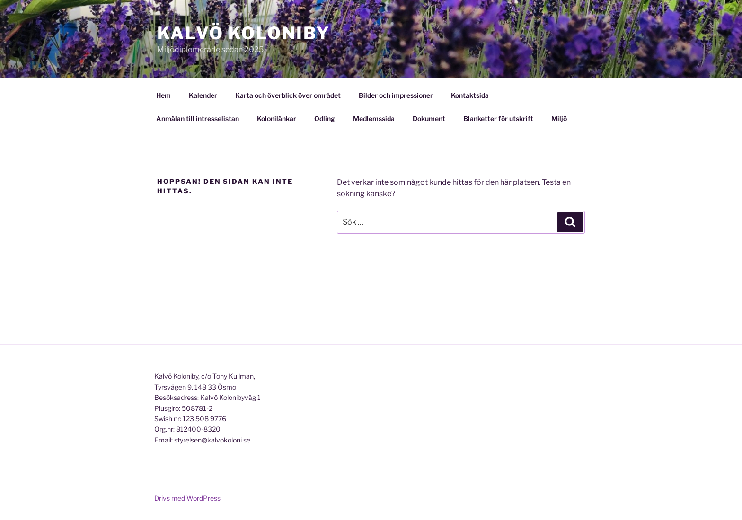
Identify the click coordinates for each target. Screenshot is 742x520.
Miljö (559, 118)
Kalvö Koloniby (243, 33)
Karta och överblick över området (288, 95)
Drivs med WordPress (187, 498)
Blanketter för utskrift (498, 118)
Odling (324, 118)
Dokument (429, 118)
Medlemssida (374, 118)
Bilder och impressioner (396, 95)
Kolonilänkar (276, 118)
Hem (163, 95)
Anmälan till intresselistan (197, 118)
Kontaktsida (470, 95)
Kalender (203, 95)
